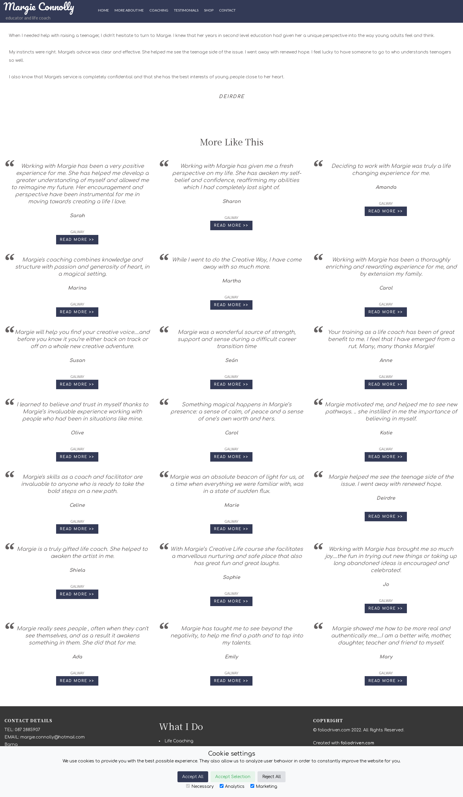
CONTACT (227, 10)
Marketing (263, 786)
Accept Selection (232, 777)
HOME (103, 10)
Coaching (158, 10)
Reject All (271, 777)
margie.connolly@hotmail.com (52, 737)
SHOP (208, 10)
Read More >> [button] (77, 240)
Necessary (200, 786)
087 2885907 (27, 730)
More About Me (129, 10)
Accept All (192, 777)
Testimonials (186, 10)
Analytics (232, 786)
